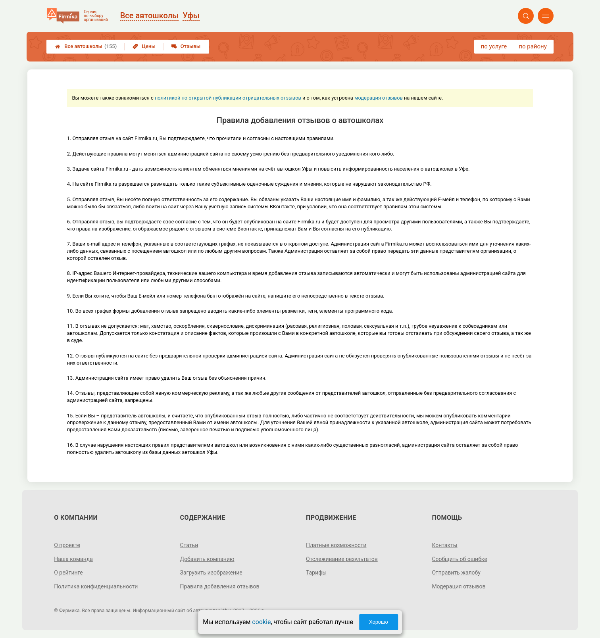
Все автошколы (86, 46)
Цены (144, 46)
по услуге (494, 46)
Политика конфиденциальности (96, 586)
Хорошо (378, 622)
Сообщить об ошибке (459, 559)
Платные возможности (336, 545)
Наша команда (73, 559)
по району (532, 46)
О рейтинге (68, 572)
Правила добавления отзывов (220, 586)
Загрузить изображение (211, 572)
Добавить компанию (207, 559)
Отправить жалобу (456, 572)
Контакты (444, 545)
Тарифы (316, 572)
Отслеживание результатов (342, 559)
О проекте (67, 545)
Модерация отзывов (458, 586)
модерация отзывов (378, 98)
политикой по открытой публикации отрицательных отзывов (228, 98)
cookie (261, 622)
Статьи (189, 545)
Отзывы (185, 46)
